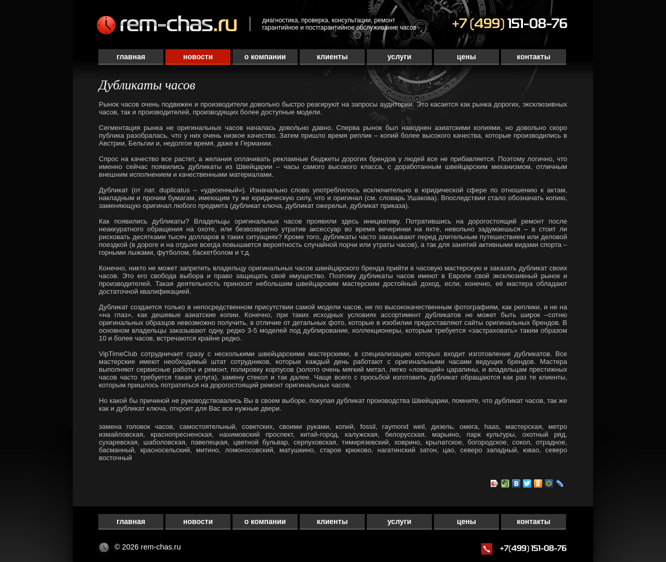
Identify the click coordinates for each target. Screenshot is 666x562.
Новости (198, 57)
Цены (466, 57)
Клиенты (332, 57)
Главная (131, 57)
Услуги (399, 57)
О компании (265, 57)
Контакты (533, 57)
